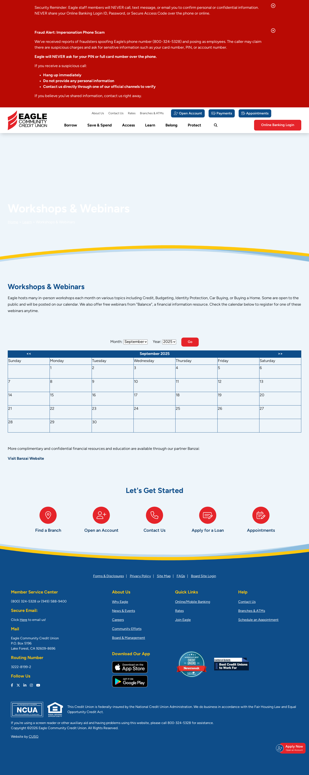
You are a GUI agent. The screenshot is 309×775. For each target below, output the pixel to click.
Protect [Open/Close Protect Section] (194, 125)
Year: (157, 342)
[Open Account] (188, 113)
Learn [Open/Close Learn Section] (150, 125)
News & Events (123, 611)
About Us (98, 113)
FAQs (181, 576)
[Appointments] (255, 113)
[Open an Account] (101, 524)
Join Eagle (183, 620)
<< (28, 354)
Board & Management (128, 638)
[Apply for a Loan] (207, 524)
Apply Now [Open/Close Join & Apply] (292, 748)
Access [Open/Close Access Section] (128, 125)
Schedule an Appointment (258, 620)
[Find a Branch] (48, 524)
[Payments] (222, 113)
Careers (118, 620)
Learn (27, 222)
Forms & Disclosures (108, 576)
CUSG (33, 737)
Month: (116, 342)
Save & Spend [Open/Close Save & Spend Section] (99, 125)
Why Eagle (120, 602)
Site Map (164, 576)
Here (23, 620)
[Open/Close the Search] (215, 125)
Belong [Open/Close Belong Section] (171, 125)
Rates (132, 113)
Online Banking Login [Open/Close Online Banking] (277, 125)
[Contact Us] (154, 524)
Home (13, 222)
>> (280, 354)
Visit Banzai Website (26, 459)
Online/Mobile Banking (192, 602)
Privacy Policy (140, 576)
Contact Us (116, 113)
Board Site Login (203, 576)
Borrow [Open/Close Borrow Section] (70, 125)
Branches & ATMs (152, 113)
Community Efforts (126, 629)
